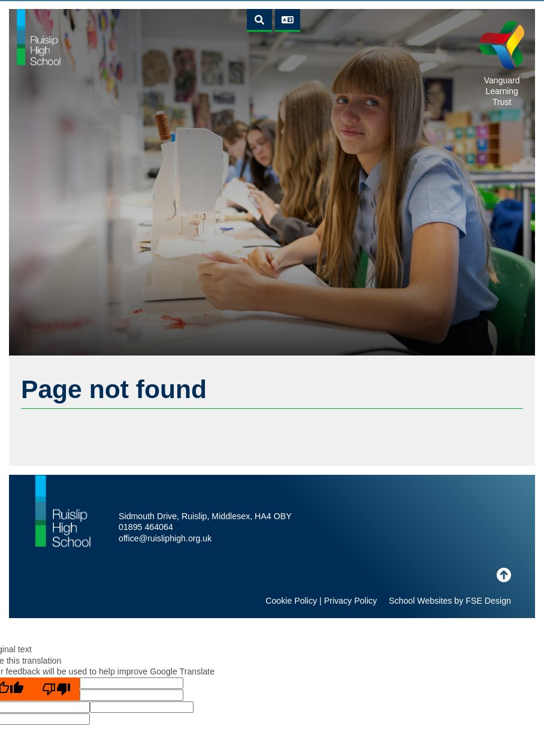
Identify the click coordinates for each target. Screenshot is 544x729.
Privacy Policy (350, 601)
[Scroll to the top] (504, 575)
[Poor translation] (56, 689)
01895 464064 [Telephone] (146, 527)
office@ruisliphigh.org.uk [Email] (165, 538)
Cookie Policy (291, 601)
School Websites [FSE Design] (420, 601)
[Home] (38, 37)
